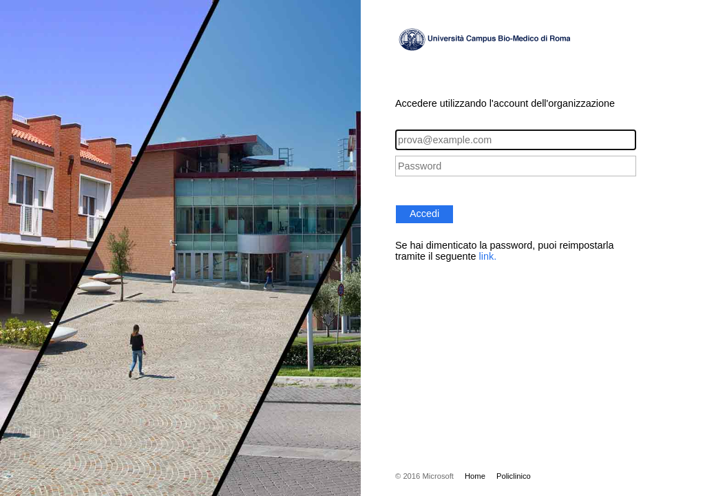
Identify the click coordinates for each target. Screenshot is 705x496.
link (486, 256)
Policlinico (513, 476)
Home (475, 476)
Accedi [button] (424, 213)
